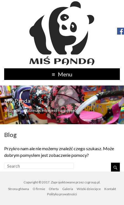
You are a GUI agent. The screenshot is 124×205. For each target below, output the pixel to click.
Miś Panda (17, 100)
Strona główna (18, 189)
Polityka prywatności (62, 194)
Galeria (67, 189)
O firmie (39, 189)
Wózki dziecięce (89, 189)
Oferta (54, 189)
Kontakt (110, 189)
